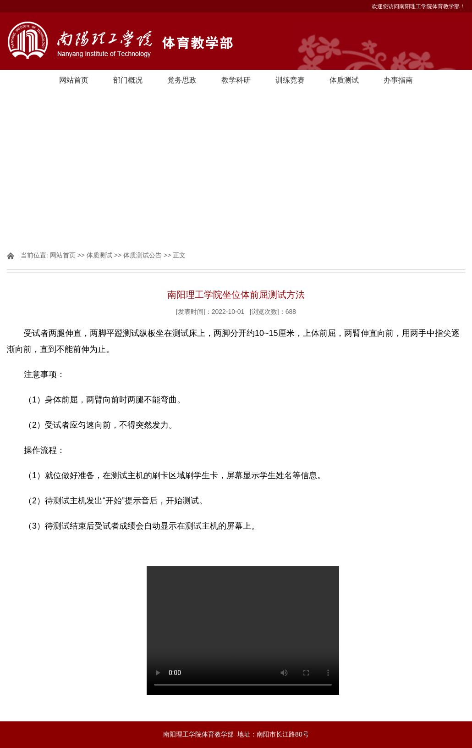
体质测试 (344, 80)
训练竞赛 (290, 80)
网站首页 (73, 80)
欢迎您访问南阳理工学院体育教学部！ (418, 6)
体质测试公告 (142, 255)
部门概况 (128, 80)
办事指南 (398, 80)
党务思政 (182, 80)
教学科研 (236, 80)
